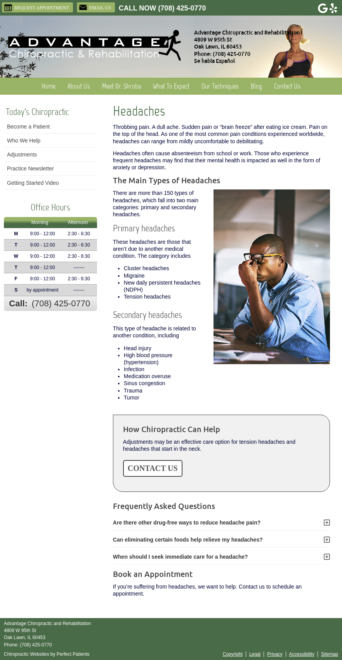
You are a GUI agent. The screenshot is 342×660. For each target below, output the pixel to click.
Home (49, 86)
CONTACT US (153, 468)
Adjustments (22, 154)
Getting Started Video (33, 183)
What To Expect (171, 86)
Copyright (233, 654)
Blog (256, 86)
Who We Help (23, 140)
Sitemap (329, 654)
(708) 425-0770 (182, 8)
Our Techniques (220, 86)
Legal (254, 654)
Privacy (274, 654)
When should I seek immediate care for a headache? (180, 557)
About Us (79, 86)
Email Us (95, 7)
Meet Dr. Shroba (121, 86)
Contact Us (287, 86)
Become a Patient (28, 126)
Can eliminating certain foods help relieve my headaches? (188, 540)
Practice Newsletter (30, 168)
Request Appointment (36, 7)
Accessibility (301, 654)
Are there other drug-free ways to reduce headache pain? (186, 522)
